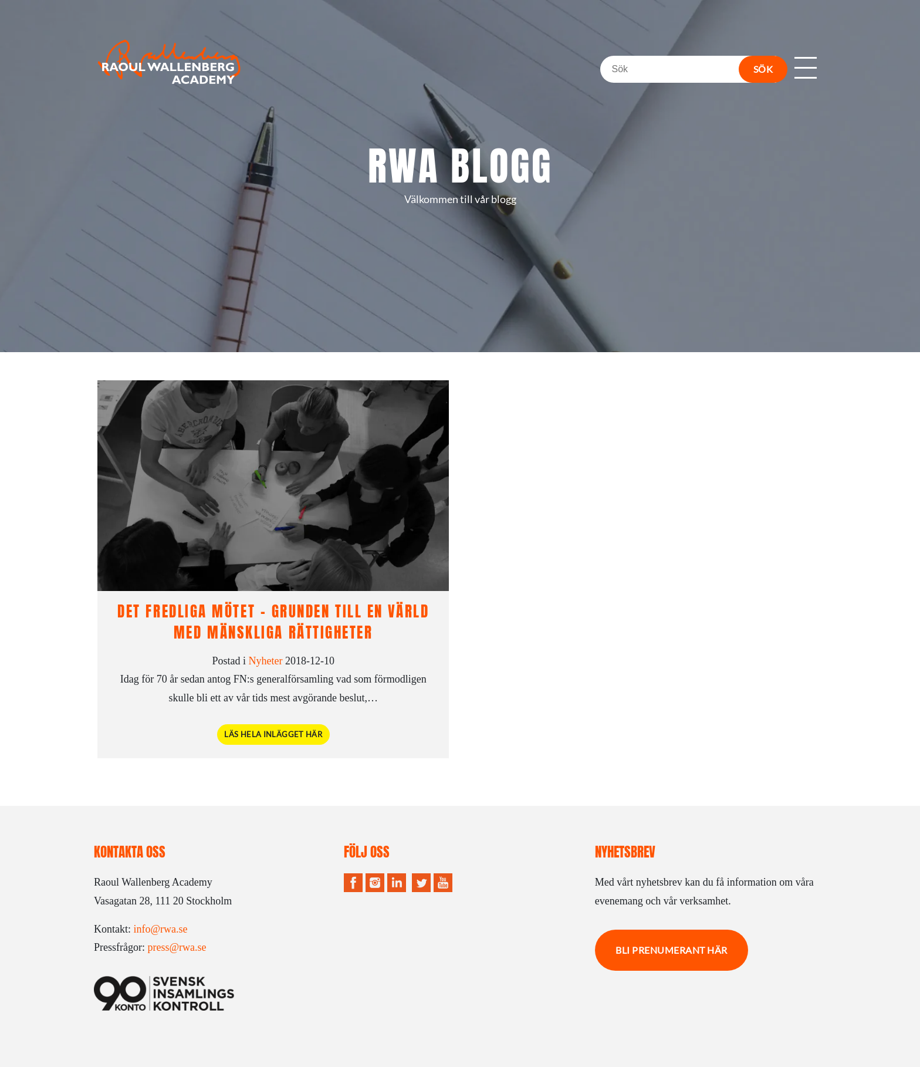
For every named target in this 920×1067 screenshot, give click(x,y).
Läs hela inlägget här (273, 734)
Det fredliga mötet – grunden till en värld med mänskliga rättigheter (273, 621)
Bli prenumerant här (671, 949)
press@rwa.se (176, 947)
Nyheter (266, 661)
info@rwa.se (161, 929)
